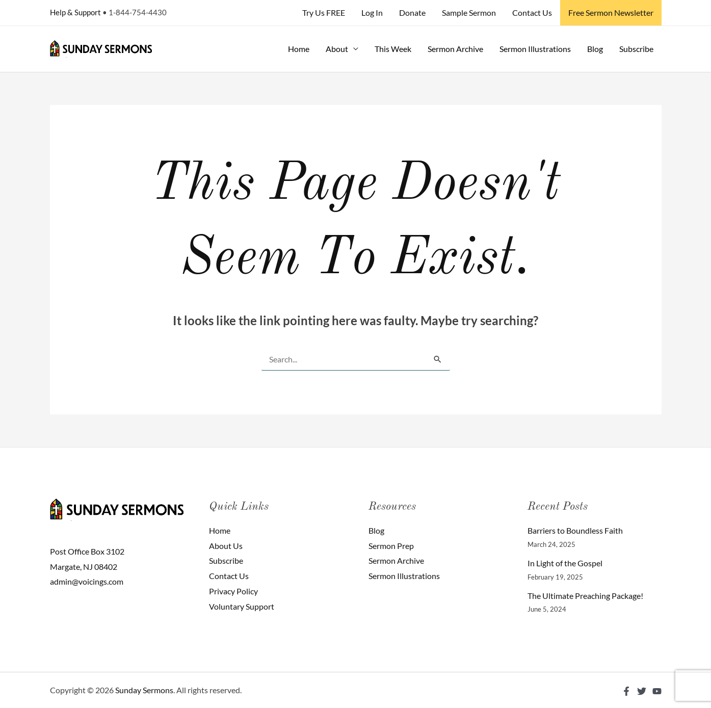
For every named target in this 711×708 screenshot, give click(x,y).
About (337, 49)
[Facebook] (626, 691)
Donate (412, 12)
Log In (372, 12)
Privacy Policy (233, 591)
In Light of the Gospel (565, 563)
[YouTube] (657, 691)
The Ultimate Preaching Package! (585, 595)
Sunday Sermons (144, 690)
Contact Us (532, 12)
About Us (226, 545)
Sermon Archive (455, 49)
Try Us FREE (323, 12)
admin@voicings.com (86, 581)
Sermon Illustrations (535, 49)
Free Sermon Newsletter (610, 12)
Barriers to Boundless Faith (575, 530)
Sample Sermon (469, 12)
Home (298, 49)
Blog (595, 49)
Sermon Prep (391, 545)
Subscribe (636, 49)
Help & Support (75, 12)
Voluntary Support (241, 606)
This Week (393, 49)
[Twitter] (641, 691)
